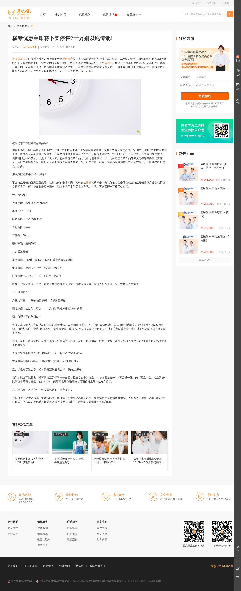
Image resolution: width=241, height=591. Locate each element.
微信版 (80, 565)
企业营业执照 (155, 581)
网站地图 (48, 565)
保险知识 (21, 26)
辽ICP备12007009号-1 (20, 581)
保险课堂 (110, 14)
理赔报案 (72, 533)
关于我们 (13, 565)
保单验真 (42, 533)
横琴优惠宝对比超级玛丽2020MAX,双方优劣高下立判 (149, 451)
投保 (88, 182)
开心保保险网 (19, 14)
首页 (43, 14)
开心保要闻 (30, 565)
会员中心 (196, 3)
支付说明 (13, 533)
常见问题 (102, 533)
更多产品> (205, 260)
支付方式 (13, 528)
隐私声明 (102, 539)
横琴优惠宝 (18, 58)
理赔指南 (72, 528)
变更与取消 (43, 539)
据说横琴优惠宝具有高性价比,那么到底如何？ (110, 451)
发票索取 (102, 528)
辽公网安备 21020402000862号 (52, 581)
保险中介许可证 (137, 581)
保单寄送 (42, 545)
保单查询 (42, 528)
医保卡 (108, 62)
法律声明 (64, 565)
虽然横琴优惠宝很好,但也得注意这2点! (70, 451)
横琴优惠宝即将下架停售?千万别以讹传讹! (30, 451)
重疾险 (66, 58)
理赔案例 (72, 539)
